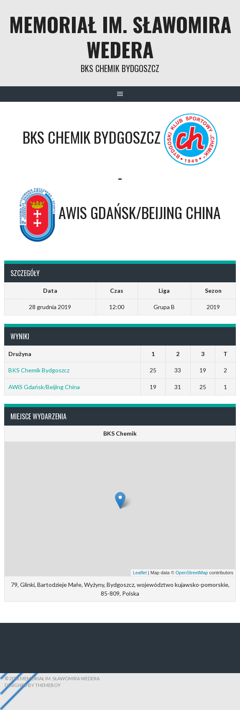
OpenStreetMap (192, 572)
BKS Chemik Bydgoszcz (38, 370)
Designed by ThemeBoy (33, 685)
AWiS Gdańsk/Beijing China (44, 386)
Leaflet (140, 572)
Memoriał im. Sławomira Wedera (120, 36)
